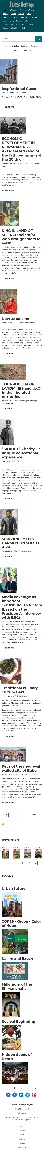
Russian (14, 10)
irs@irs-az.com (22, 1113)
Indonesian (7, 21)
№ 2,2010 (26, 846)
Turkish (13, 14)
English (5, 10)
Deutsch (32, 10)
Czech (29, 14)
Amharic (29, 21)
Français (23, 10)
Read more (9, 107)
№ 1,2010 (37, 846)
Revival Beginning (18, 1022)
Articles (15, 46)
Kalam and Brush (17, 959)
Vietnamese (18, 21)
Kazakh (5, 24)
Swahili (14, 28)
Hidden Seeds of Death (17, 1057)
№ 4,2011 (4, 846)
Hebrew (14, 24)
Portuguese (35, 17)
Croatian (6, 28)
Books (16, 50)
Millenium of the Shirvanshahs (17, 986)
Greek (22, 24)
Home (7, 46)
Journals (24, 46)
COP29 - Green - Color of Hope (21, 923)
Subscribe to (3, 824)
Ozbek (22, 28)
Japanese (24, 17)
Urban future (14, 888)
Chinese (14, 17)
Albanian (31, 24)
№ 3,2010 (15, 846)
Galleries (34, 46)
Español (5, 17)
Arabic (21, 14)
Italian (5, 14)
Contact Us (26, 50)
